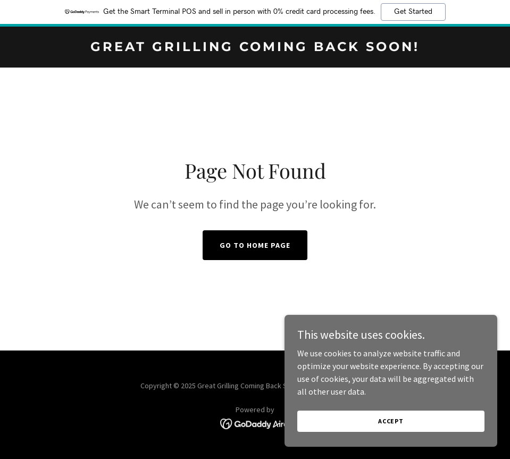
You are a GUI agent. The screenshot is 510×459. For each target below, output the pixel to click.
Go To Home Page (255, 245)
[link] (255, 48)
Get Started (413, 11)
